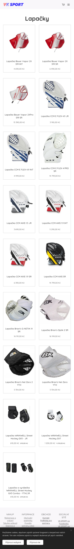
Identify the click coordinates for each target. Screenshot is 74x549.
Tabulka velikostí (10, 523)
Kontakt (46, 518)
